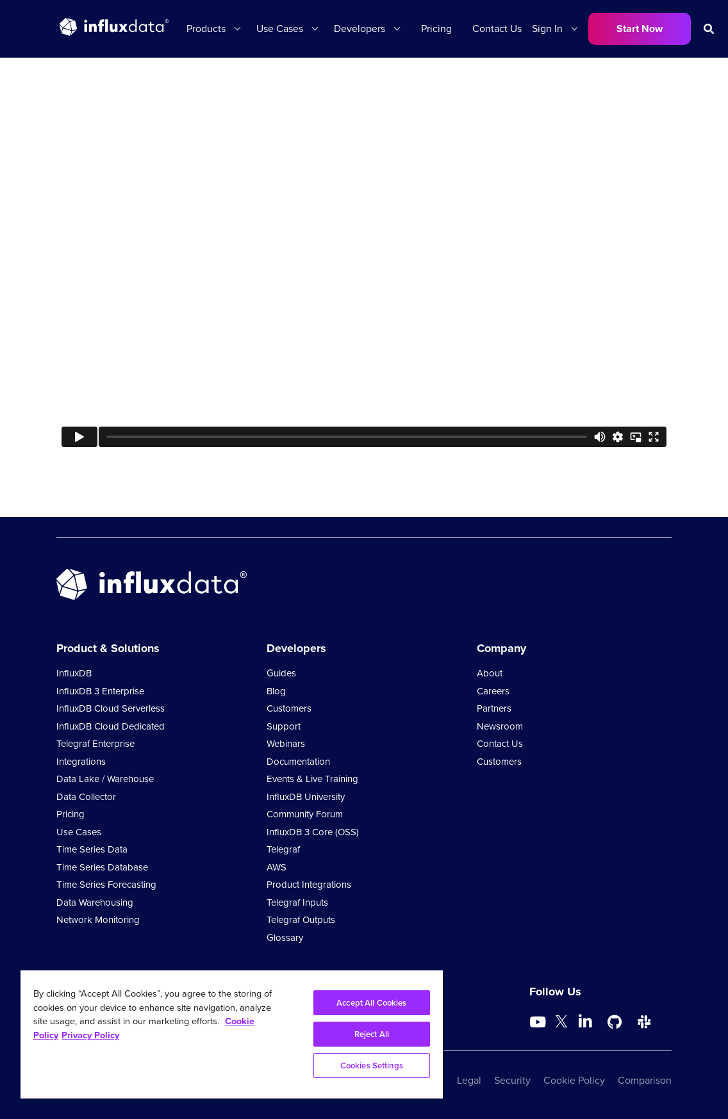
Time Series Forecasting (106, 885)
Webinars (286, 744)
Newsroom (500, 726)
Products (206, 28)
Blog (276, 691)
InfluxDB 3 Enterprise (100, 691)
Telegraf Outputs (301, 920)
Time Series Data (92, 849)
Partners (494, 708)
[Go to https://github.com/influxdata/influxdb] (614, 1022)
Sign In (547, 28)
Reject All (371, 1034)
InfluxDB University (306, 797)
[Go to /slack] (644, 1022)
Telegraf (283, 849)
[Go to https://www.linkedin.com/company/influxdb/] (585, 1021)
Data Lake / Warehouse (105, 779)
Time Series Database (102, 867)
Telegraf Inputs (297, 902)
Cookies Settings (371, 1065)
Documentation (298, 762)
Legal (469, 1080)
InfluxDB (74, 673)
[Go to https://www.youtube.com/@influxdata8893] (539, 1022)
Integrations (81, 762)
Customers (289, 708)
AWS (276, 867)
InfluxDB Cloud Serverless (110, 708)
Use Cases (279, 28)
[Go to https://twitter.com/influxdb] (561, 1024)
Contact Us (497, 28)
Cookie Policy (574, 1080)
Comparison (645, 1080)
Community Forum (305, 814)
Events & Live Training (312, 779)
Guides (281, 673)
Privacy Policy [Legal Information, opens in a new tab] (90, 1035)
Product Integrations (309, 885)
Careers (493, 691)
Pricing (436, 28)
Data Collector (86, 797)
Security (512, 1080)
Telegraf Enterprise (95, 744)
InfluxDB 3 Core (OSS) (313, 832)
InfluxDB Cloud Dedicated (110, 726)
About (489, 673)
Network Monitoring (98, 920)
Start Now (639, 28)
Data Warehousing (94, 902)
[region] (232, 1034)
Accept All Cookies (371, 1003)
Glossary (285, 938)
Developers (359, 28)
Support (284, 726)
